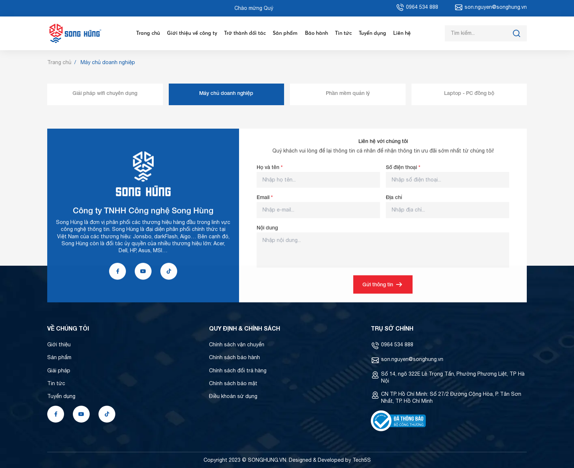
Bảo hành (316, 33)
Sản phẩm (285, 33)
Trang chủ (148, 33)
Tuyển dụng (372, 33)
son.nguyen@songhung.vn (412, 359)
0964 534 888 (397, 344)
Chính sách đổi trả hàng (237, 370)
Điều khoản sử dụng (233, 396)
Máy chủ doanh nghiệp (226, 93)
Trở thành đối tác (245, 33)
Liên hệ (402, 33)
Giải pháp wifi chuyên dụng (104, 93)
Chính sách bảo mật (233, 383)
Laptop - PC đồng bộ (469, 93)
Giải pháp (58, 370)
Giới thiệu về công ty (192, 33)
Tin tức (343, 33)
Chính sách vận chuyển (236, 344)
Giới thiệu (59, 344)
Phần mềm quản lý (348, 93)
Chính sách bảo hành (234, 357)
